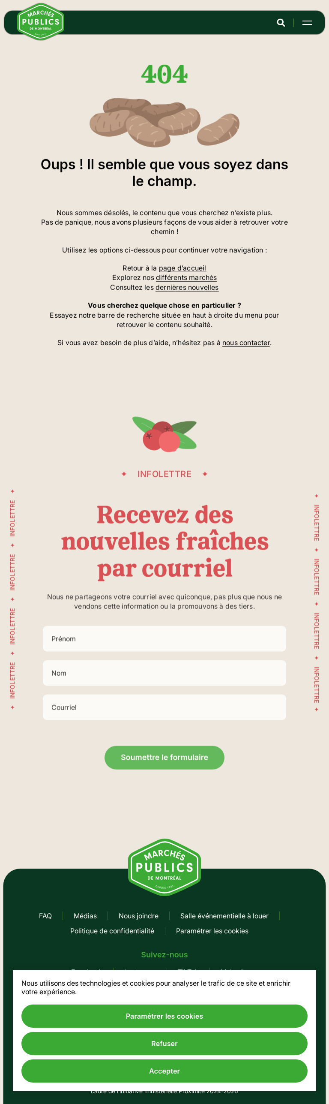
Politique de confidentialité (112, 931)
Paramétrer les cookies (212, 931)
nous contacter (246, 343)
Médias (85, 915)
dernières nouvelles (187, 288)
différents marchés (186, 278)
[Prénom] (164, 654)
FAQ (45, 915)
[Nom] (164, 688)
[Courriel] (164, 723)
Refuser (164, 1043)
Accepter (164, 1071)
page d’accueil (182, 269)
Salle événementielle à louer (224, 915)
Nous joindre (139, 915)
